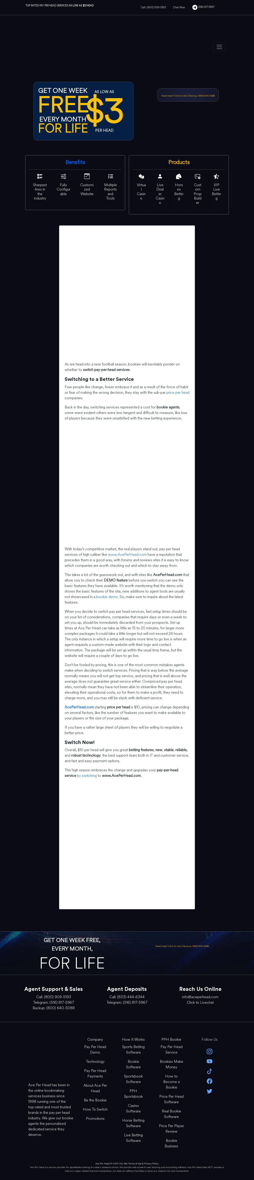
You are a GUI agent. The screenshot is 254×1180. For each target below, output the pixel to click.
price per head (177, 392)
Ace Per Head (102, 1163)
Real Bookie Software (171, 1114)
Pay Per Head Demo (95, 1049)
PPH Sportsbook (133, 1093)
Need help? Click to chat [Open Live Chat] (174, 95)
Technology (95, 1061)
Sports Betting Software (133, 1049)
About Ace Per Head (95, 1088)
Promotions (95, 1118)
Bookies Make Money (171, 1064)
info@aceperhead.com (200, 997)
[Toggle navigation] (219, 46)
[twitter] (209, 1091)
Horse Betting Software (133, 1123)
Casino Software (133, 1108)
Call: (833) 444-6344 (127, 997)
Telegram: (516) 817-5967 (53, 1002)
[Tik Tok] (209, 1071)
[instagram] (209, 1051)
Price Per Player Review (171, 1128)
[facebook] (209, 1081)
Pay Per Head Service (171, 1049)
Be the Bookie (95, 1100)
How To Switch (95, 1109)
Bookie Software (133, 1064)
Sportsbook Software (133, 1079)
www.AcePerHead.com (127, 554)
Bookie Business (171, 1143)
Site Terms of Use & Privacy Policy (141, 1163)
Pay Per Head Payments (95, 1073)
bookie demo (107, 596)
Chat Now (179, 7)
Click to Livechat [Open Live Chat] (200, 1002)
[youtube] (209, 1061)
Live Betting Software (133, 1137)
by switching (87, 775)
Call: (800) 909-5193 (153, 7)
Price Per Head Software (171, 1099)
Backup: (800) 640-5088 (202, 95)
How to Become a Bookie (171, 1082)
